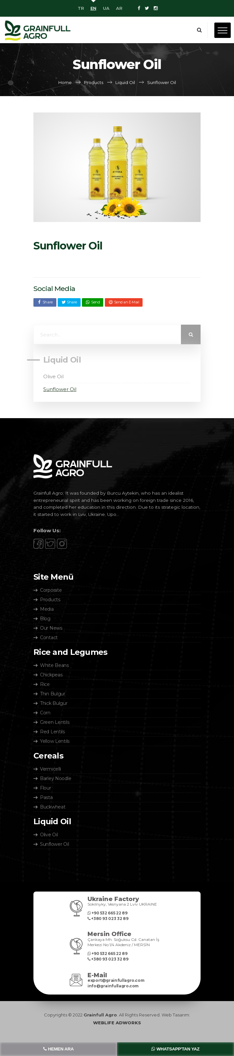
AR (119, 8)
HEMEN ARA (58, 1049)
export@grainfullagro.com (116, 980)
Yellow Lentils (54, 741)
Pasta (46, 797)
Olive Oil (53, 376)
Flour (45, 788)
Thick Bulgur (54, 703)
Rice (45, 684)
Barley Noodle (55, 778)
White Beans (54, 665)
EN (93, 8)
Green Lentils (54, 722)
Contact (49, 637)
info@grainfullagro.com (113, 985)
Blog (45, 619)
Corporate (51, 590)
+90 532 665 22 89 (107, 913)
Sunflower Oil (59, 389)
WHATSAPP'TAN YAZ (175, 1049)
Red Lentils (52, 732)
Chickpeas (51, 675)
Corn (45, 713)
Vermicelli (50, 769)
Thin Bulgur (52, 694)
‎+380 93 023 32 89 (108, 918)
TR (81, 8)
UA (106, 8)
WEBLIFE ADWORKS (117, 1022)
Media (47, 609)
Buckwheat (52, 807)
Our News (51, 628)
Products (50, 600)
